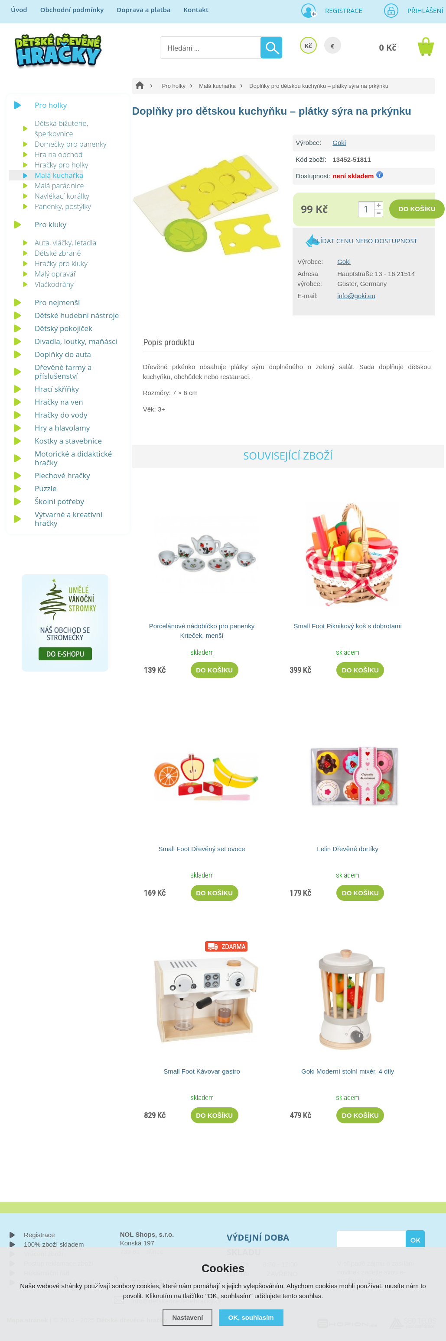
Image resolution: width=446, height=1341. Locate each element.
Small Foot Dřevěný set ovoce (201, 848)
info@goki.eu (356, 295)
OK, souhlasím (251, 1317)
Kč (308, 45)
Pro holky (174, 86)
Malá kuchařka (217, 86)
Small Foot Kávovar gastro (201, 1071)
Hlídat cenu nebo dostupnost (364, 240)
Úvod (19, 9)
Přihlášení (422, 10)
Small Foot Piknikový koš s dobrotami (348, 626)
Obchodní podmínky (72, 9)
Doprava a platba (143, 9)
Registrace (340, 10)
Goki (339, 142)
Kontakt (195, 9)
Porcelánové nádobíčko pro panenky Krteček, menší (202, 630)
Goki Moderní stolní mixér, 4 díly (347, 1071)
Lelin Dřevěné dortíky (347, 848)
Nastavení (187, 1317)
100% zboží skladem (54, 1244)
